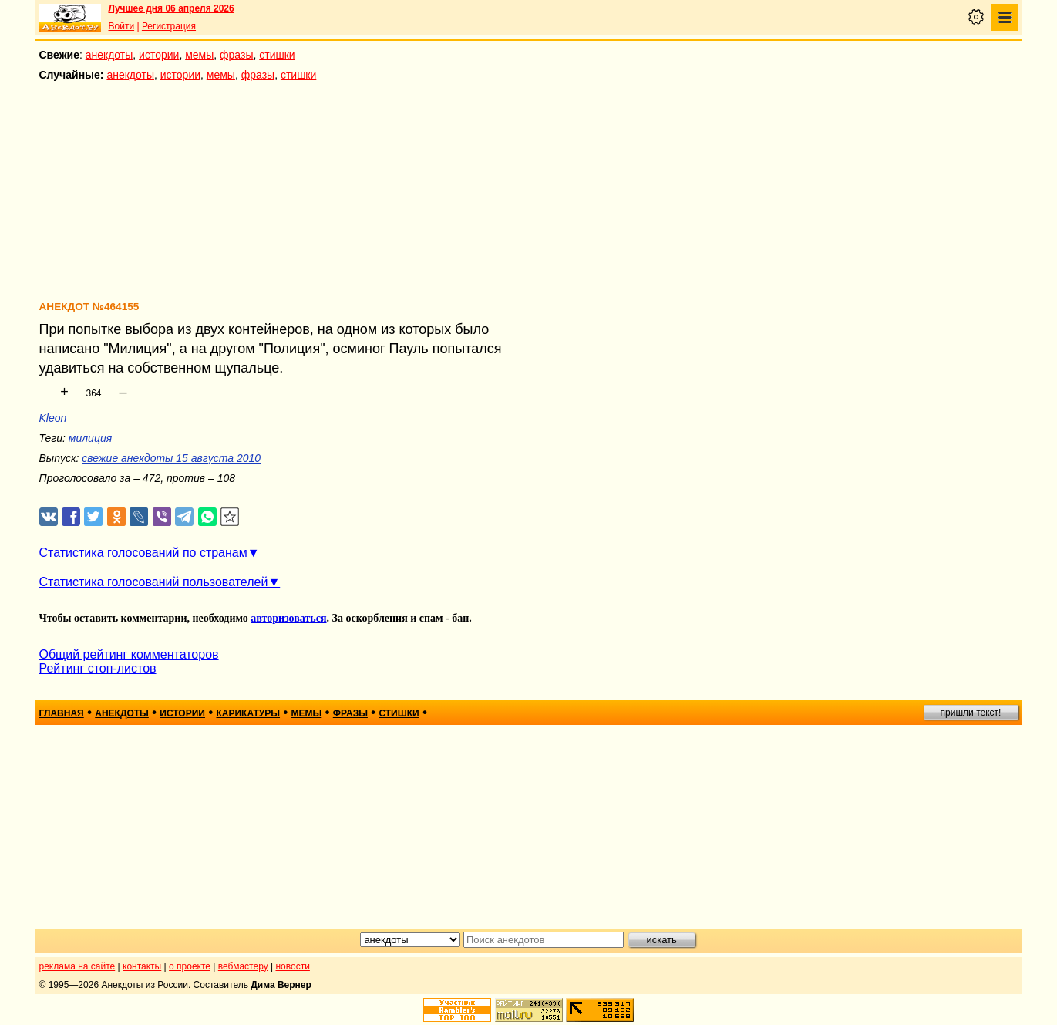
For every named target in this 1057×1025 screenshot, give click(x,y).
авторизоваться (288, 618)
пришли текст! (971, 712)
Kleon (53, 418)
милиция (90, 438)
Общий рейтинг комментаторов (129, 654)
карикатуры (248, 713)
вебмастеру (243, 966)
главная (61, 713)
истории (159, 55)
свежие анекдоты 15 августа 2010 (171, 458)
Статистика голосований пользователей (153, 581)
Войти (122, 26)
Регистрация (169, 26)
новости (292, 966)
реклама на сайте (77, 966)
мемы (199, 55)
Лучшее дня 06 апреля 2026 (171, 8)
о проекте (189, 966)
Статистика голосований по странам (143, 552)
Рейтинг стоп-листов (98, 668)
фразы (236, 55)
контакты (142, 966)
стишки (277, 55)
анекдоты (109, 55)
